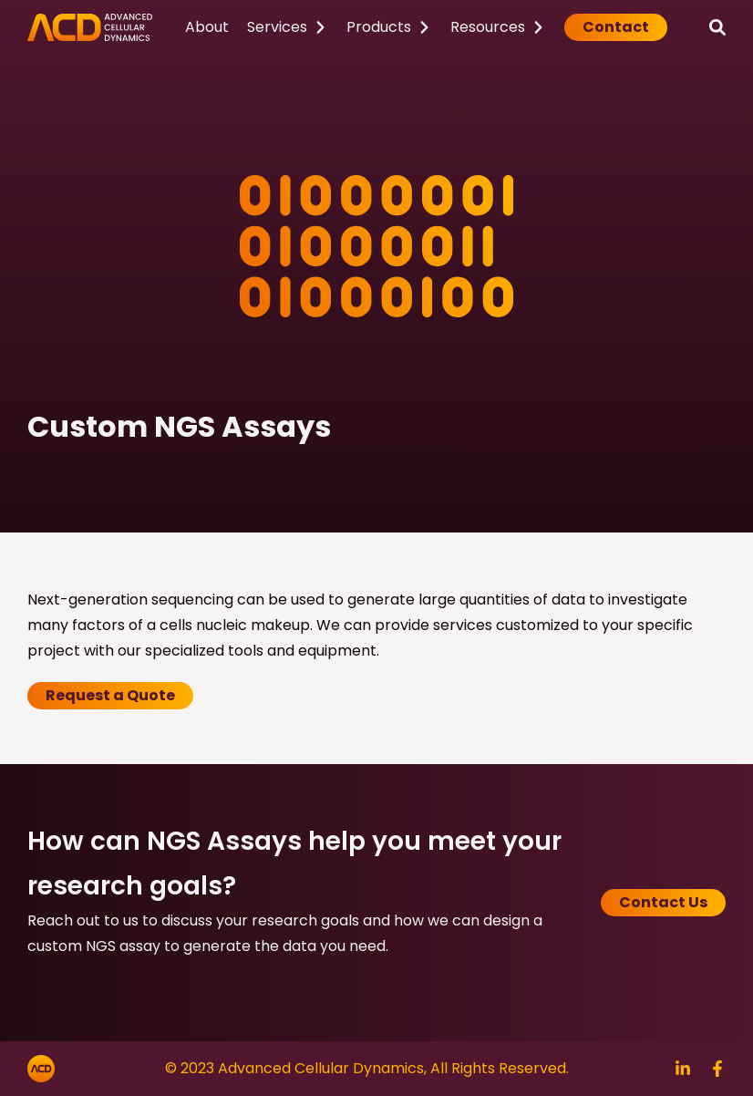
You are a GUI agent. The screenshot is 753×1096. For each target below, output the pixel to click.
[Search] (717, 27)
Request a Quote (110, 695)
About (207, 26)
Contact (616, 26)
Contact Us (663, 902)
